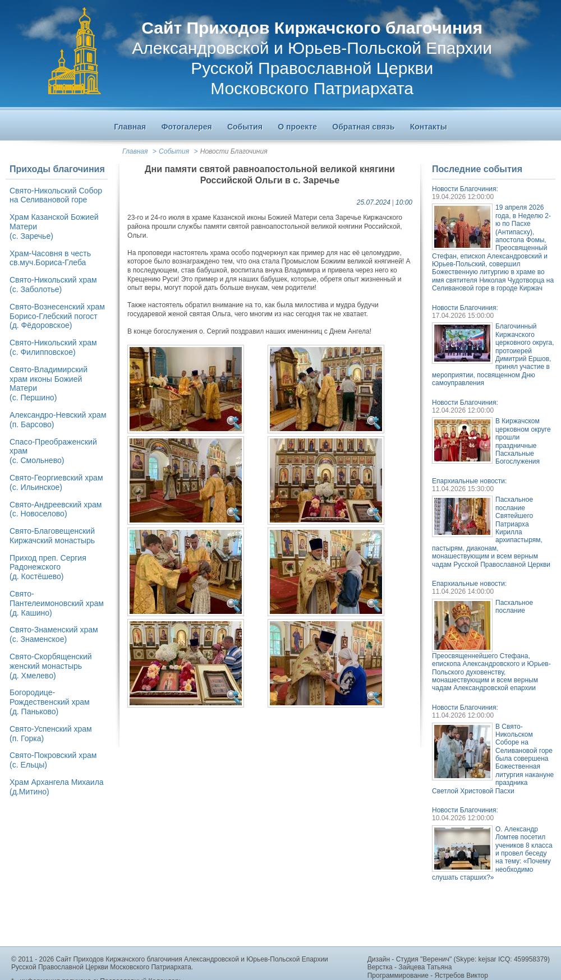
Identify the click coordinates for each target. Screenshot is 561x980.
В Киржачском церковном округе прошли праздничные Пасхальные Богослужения (523, 441)
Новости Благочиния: (465, 189)
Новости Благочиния (234, 151)
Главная (135, 151)
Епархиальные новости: (469, 481)
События (174, 151)
